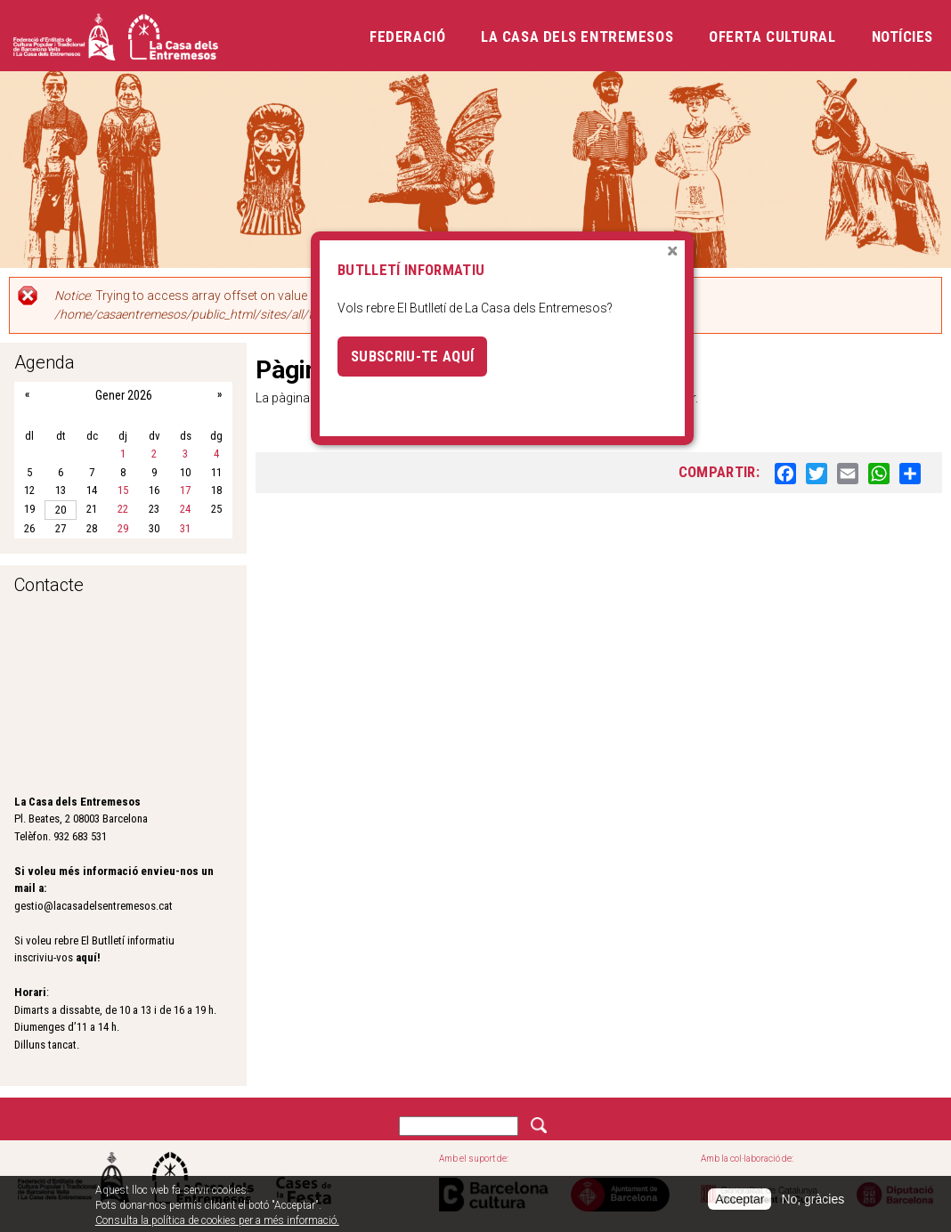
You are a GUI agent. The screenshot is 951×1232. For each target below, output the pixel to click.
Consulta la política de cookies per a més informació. (217, 1220)
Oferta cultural (772, 36)
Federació (407, 36)
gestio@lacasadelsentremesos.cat (93, 905)
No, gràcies (812, 1199)
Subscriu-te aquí (412, 356)
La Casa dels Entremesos (577, 36)
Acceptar (739, 1199)
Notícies (902, 36)
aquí (86, 957)
